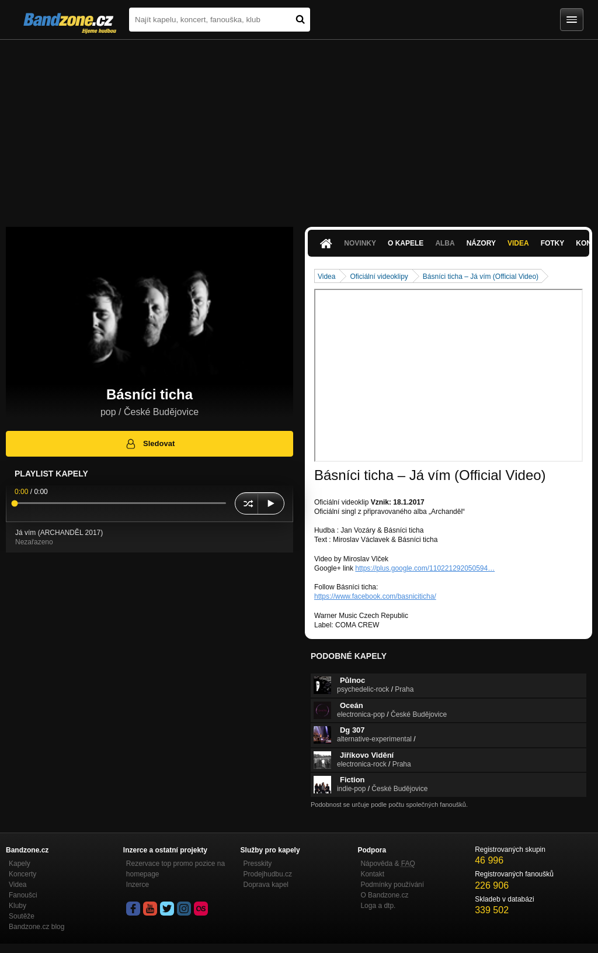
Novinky (360, 243)
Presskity (258, 863)
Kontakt (372, 874)
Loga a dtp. (377, 906)
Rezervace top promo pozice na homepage (175, 868)
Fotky (553, 243)
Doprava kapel (266, 885)
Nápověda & (387, 863)
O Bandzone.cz (384, 895)
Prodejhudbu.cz (268, 874)
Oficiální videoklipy (379, 276)
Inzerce (137, 885)
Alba (444, 243)
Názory (481, 243)
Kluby (17, 906)
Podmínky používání (392, 885)
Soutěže (21, 916)
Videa (518, 243)
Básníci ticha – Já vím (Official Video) (480, 276)
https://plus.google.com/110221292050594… (425, 568)
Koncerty (22, 874)
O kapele (405, 243)
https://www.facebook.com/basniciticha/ (375, 596)
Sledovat (149, 443)
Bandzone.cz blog (36, 927)
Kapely (19, 863)
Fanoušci (23, 895)
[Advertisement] (299, 127)
